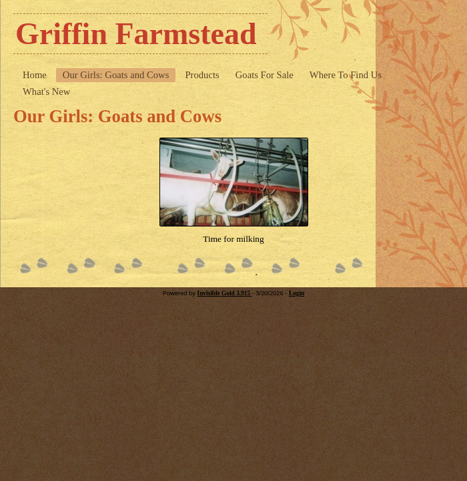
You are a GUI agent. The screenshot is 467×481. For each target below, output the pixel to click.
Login (296, 293)
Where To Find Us (346, 74)
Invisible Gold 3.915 (224, 293)
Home (35, 74)
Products (202, 74)
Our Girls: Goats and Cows (116, 74)
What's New (46, 91)
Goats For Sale (265, 74)
